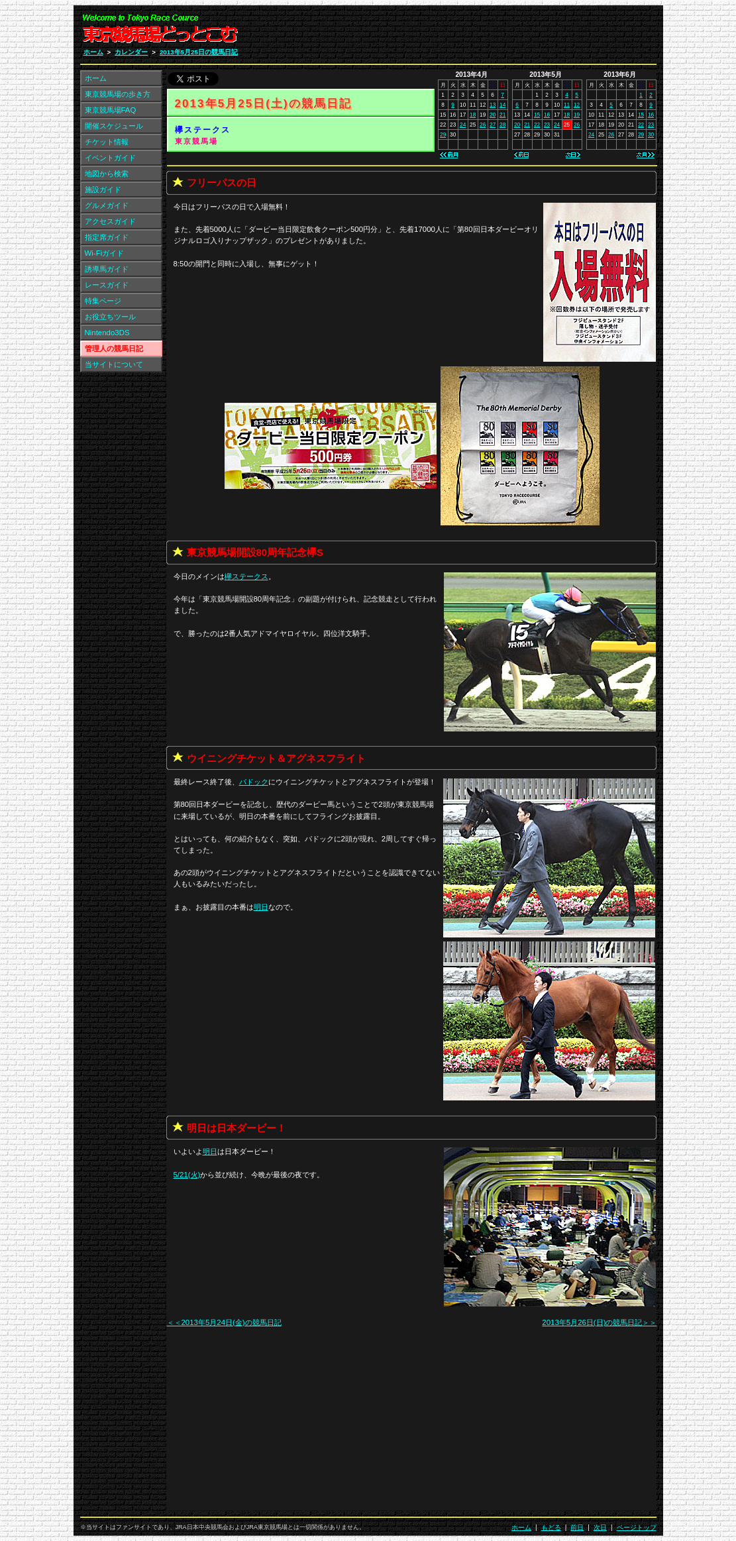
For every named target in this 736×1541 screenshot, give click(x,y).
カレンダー (131, 52)
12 (577, 104)
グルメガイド (107, 205)
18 (473, 114)
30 (651, 134)
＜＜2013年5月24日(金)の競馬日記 (224, 1322)
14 (502, 104)
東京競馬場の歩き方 (117, 94)
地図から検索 (107, 174)
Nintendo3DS (107, 333)
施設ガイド (103, 189)
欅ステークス (203, 129)
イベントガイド (110, 158)
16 (547, 114)
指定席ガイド (107, 237)
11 (567, 104)
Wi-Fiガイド (105, 253)
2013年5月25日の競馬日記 (199, 52)
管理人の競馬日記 (114, 348)
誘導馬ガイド (107, 269)
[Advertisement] (498, 32)
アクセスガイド (110, 221)
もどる (551, 1527)
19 (577, 114)
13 (493, 104)
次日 (600, 1527)
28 (502, 124)
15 (537, 114)
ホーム (93, 52)
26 (483, 124)
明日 (261, 907)
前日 (577, 1527)
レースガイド (107, 285)
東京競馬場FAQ (110, 110)
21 (502, 114)
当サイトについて (114, 364)
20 (493, 114)
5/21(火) (187, 1175)
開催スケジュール (114, 126)
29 (443, 134)
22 (537, 124)
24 (463, 124)
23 (547, 124)
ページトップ (637, 1527)
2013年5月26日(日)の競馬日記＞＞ (599, 1322)
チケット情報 (107, 142)
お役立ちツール (110, 317)
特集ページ (103, 301)
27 (493, 124)
